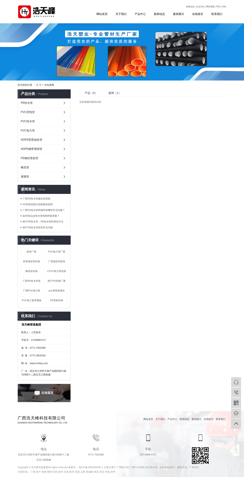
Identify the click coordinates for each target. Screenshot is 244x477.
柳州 (50, 471)
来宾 (97, 471)
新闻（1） (114, 92)
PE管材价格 (56, 300)
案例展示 (178, 14)
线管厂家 (31, 251)
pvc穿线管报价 (57, 290)
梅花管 (25, 167)
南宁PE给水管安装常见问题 (38, 227)
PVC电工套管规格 (31, 300)
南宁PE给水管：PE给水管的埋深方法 (43, 221)
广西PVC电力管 (31, 290)
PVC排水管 (28, 121)
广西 (33, 471)
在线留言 (197, 14)
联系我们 (216, 14)
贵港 (77, 471)
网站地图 (210, 6)
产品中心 (140, 14)
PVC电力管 (28, 130)
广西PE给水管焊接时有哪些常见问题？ (44, 210)
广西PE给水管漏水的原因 (36, 198)
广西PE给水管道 (32, 280)
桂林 (44, 471)
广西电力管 (123, 467)
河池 (108, 471)
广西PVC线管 (137, 467)
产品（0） (91, 92)
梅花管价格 (31, 271)
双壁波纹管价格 (31, 261)
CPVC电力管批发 (56, 271)
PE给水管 (27, 102)
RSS (218, 6)
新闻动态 (159, 14)
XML (224, 6)
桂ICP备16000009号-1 (91, 467)
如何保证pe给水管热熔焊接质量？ (41, 215)
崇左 (102, 471)
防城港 (90, 471)
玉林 (83, 471)
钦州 (61, 471)
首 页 (39, 84)
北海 (66, 471)
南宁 (39, 471)
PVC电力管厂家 (56, 251)
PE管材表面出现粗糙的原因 (38, 204)
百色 (55, 471)
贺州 (113, 471)
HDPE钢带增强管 (31, 148)
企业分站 (200, 6)
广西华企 (194, 467)
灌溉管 (25, 176)
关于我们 (121, 14)
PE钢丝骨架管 (29, 158)
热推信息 (190, 6)
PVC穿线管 (28, 112)
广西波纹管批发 (56, 261)
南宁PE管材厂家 (57, 280)
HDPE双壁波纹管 (31, 139)
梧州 (72, 471)
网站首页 (102, 14)
